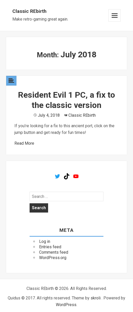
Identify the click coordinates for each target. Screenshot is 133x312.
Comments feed (53, 252)
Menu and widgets (114, 15)
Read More (24, 143)
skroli (96, 298)
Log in (44, 241)
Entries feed (50, 246)
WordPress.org (52, 257)
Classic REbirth (29, 11)
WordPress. (66, 304)
